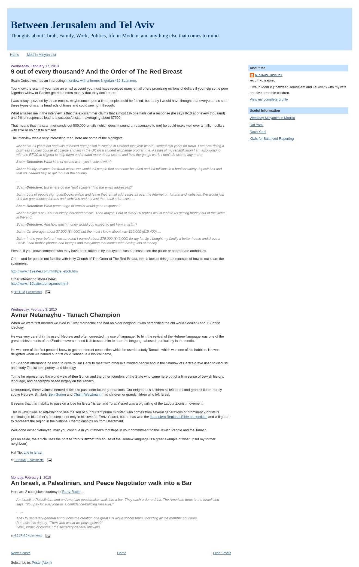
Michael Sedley (268, 75)
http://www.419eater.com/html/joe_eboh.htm (44, 271)
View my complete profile (269, 99)
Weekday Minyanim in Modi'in (272, 118)
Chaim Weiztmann (88, 394)
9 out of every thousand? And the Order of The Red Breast (96, 71)
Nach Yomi (258, 132)
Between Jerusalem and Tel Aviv (82, 25)
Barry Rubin (71, 492)
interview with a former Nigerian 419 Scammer (101, 81)
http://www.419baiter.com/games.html (39, 284)
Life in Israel (33, 452)
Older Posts (222, 553)
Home (14, 55)
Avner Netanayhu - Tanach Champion (65, 314)
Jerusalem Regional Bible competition (178, 417)
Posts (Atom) (42, 563)
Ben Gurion (57, 394)
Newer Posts (20, 553)
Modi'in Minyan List (41, 55)
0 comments (34, 535)
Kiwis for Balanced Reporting (272, 139)
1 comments (34, 292)
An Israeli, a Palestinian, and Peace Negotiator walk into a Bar (101, 482)
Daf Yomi (256, 125)
